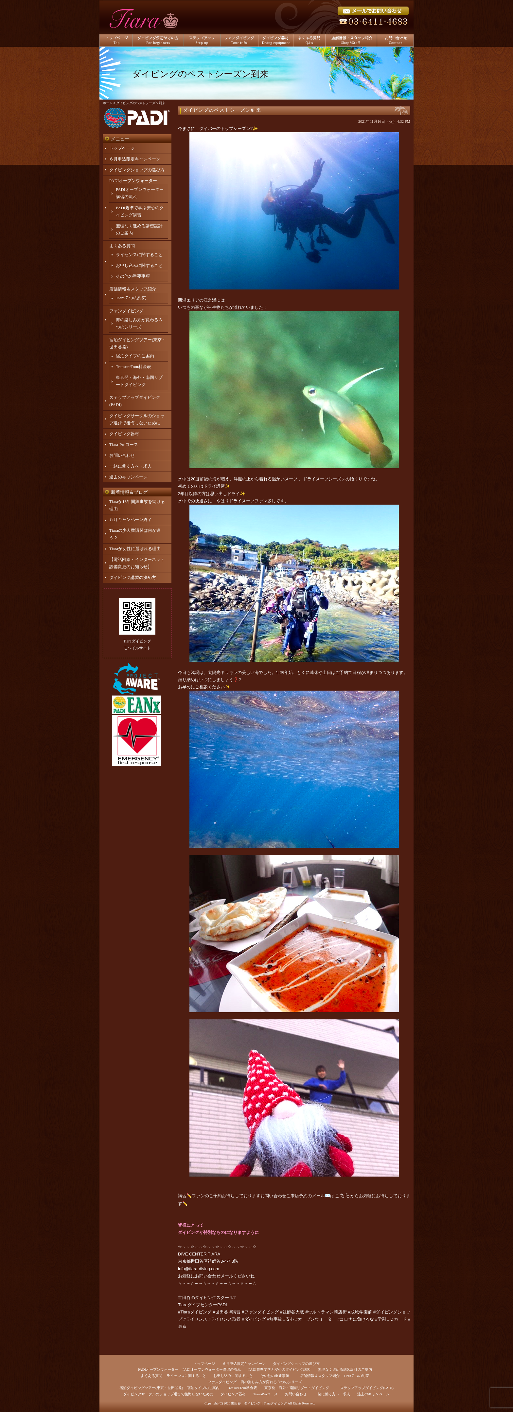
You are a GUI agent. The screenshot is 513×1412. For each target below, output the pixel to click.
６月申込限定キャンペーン (134, 159)
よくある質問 (122, 245)
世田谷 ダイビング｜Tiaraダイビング (259, 1403)
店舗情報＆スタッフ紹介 (132, 289)
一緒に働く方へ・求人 (130, 466)
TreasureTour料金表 (133, 366)
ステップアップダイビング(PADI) (367, 1388)
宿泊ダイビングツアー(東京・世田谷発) (151, 1388)
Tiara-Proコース (123, 444)
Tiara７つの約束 (131, 297)
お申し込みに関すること (139, 265)
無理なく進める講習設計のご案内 (345, 1369)
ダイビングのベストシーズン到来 (222, 110)
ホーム (108, 103)
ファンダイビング (126, 310)
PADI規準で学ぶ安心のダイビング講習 (279, 1369)
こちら (342, 1195)
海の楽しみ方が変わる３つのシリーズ (271, 1382)
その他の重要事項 (133, 276)
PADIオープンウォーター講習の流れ (212, 1369)
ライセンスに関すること (139, 254)
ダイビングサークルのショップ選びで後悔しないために (168, 1394)
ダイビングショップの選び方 (137, 169)
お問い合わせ (122, 455)
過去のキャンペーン (128, 476)
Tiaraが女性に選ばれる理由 (135, 548)
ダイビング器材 (124, 433)
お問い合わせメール (214, 1275)
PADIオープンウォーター (133, 180)
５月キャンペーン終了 (130, 519)
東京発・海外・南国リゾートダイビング (296, 1388)
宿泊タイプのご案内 (135, 355)
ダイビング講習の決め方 (132, 577)
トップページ (122, 148)
